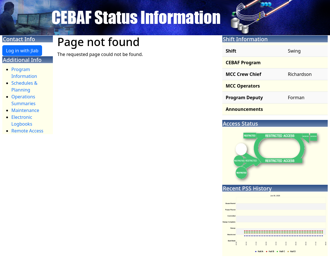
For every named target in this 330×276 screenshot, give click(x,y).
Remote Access (27, 131)
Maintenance (25, 110)
